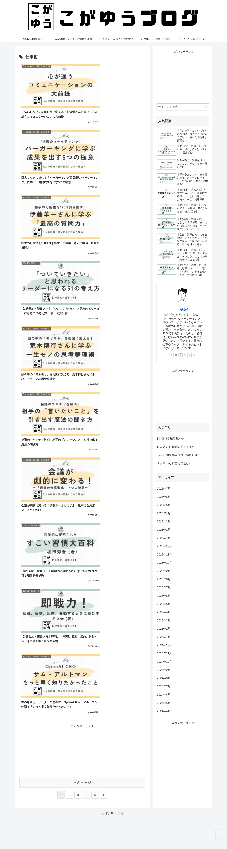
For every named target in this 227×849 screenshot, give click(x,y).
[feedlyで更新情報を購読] (189, 355)
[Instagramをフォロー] (181, 355)
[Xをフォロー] (172, 355)
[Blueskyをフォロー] (176, 355)
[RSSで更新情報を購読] (194, 355)
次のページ (82, 413)
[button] (206, 107)
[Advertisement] (82, 381)
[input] (182, 106)
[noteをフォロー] (185, 355)
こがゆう (182, 309)
